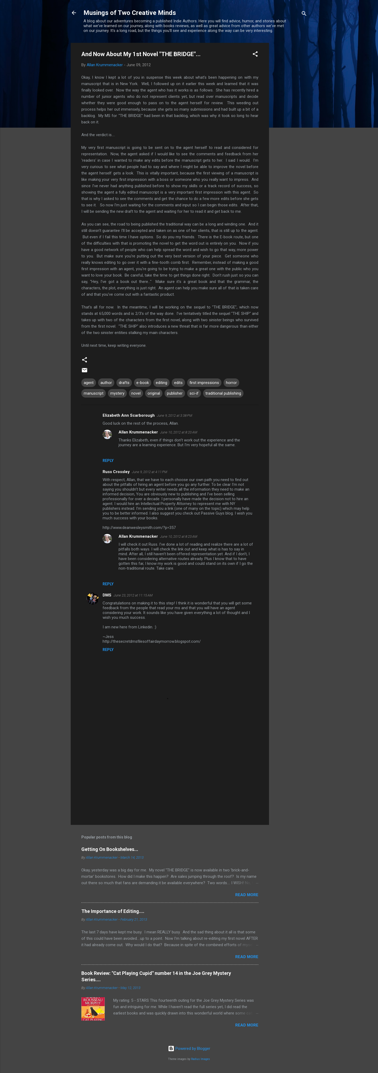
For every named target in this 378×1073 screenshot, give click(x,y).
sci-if (194, 393)
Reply (108, 460)
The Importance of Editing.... (112, 911)
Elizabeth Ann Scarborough (129, 415)
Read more (246, 894)
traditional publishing (223, 393)
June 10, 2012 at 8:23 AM (178, 536)
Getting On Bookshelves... (109, 849)
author (106, 382)
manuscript (93, 393)
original (154, 393)
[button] (255, 55)
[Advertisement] (290, 122)
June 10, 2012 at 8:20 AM (178, 432)
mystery (117, 393)
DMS (107, 595)
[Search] (304, 14)
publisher (175, 393)
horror (231, 382)
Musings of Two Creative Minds (129, 12)
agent (89, 382)
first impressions (204, 382)
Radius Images (200, 1059)
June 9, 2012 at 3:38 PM (174, 415)
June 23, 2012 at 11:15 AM (133, 595)
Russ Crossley (116, 471)
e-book (142, 382)
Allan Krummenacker (138, 432)
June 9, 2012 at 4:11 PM (149, 472)
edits (178, 382)
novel (136, 393)
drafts (124, 382)
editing (161, 382)
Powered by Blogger (189, 1048)
